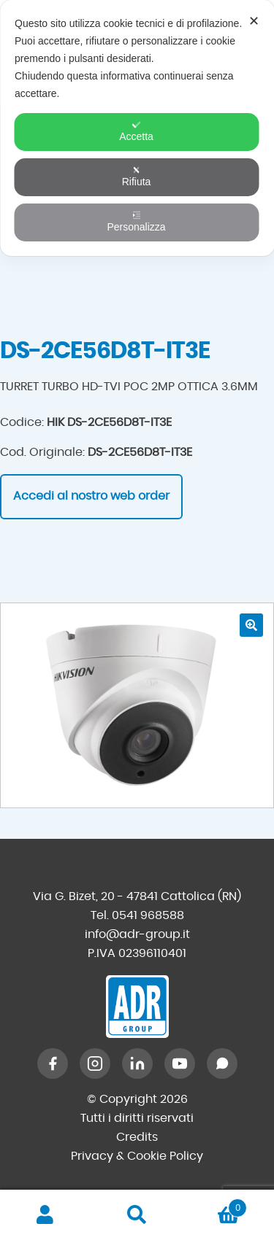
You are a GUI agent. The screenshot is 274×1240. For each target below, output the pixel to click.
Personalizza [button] (136, 222)
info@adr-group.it (137, 934)
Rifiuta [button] (136, 176)
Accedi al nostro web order (91, 496)
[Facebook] (52, 1063)
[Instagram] (95, 1063)
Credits (137, 1137)
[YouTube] (179, 1063)
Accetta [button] (136, 131)
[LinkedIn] (137, 1063)
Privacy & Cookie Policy (137, 1156)
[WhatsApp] (222, 1063)
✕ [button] (253, 21)
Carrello (215, 1205)
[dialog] (137, 128)
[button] (251, 625)
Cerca (137, 1215)
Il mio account (45, 1215)
